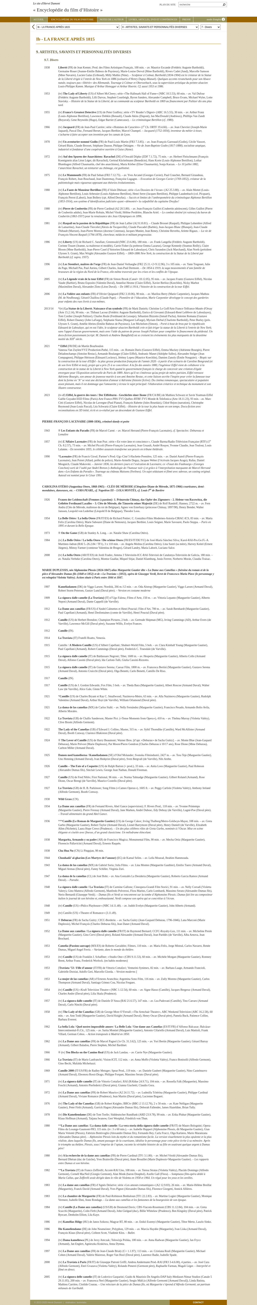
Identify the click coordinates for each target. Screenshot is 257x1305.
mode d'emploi (216, 19)
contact (198, 1302)
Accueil (38, 19)
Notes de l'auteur (112, 19)
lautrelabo (81, 1302)
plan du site (168, 4)
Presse (186, 19)
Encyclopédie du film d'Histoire (72, 19)
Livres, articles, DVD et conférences (153, 19)
